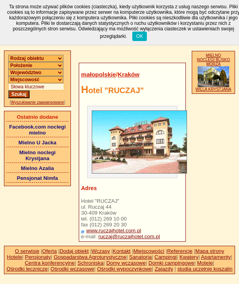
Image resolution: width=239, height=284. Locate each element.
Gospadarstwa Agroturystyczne (90, 257)
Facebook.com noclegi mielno (37, 130)
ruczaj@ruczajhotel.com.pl (129, 236)
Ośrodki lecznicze (27, 269)
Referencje (179, 251)
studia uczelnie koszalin (204, 269)
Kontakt (121, 251)
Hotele (14, 257)
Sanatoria (140, 257)
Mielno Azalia (37, 168)
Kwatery (189, 257)
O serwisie (27, 251)
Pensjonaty (38, 257)
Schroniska (91, 263)
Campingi (165, 257)
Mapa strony (209, 251)
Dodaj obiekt (74, 251)
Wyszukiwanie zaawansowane (37, 102)
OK (139, 36)
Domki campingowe (171, 263)
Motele (205, 263)
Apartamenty (216, 257)
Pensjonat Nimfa (37, 178)
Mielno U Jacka (37, 143)
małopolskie (98, 74)
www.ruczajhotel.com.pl (113, 231)
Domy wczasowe (126, 263)
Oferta (49, 251)
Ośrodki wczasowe (72, 269)
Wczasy (101, 251)
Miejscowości (149, 251)
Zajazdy (164, 269)
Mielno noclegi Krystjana (37, 155)
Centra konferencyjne (50, 263)
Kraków (128, 74)
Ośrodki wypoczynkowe (124, 269)
